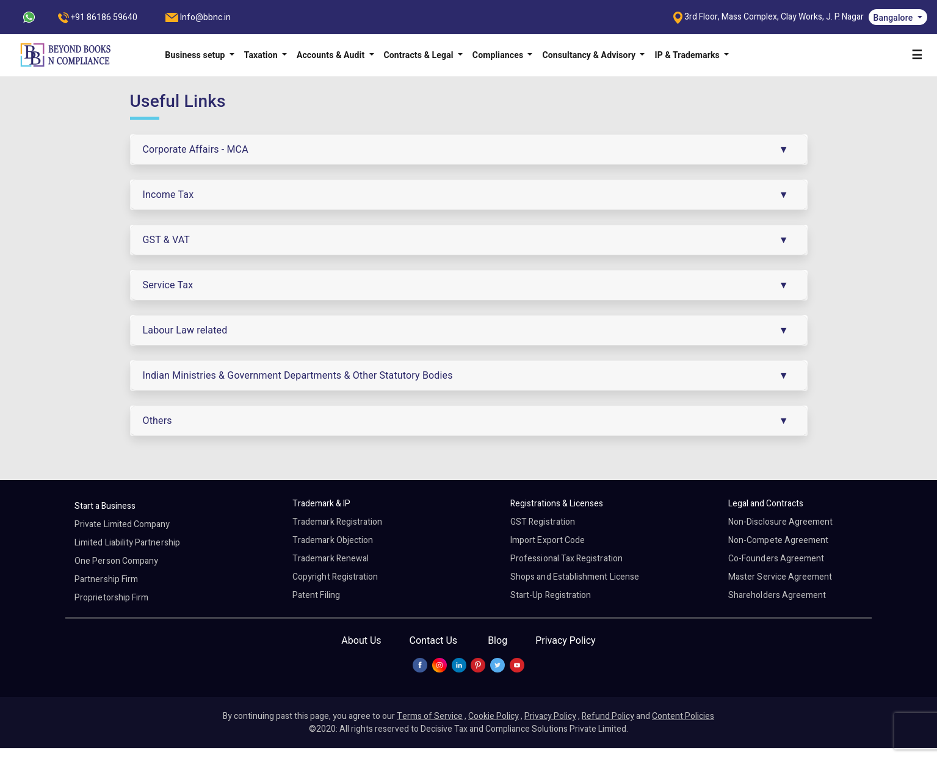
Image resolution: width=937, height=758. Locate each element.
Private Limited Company (122, 524)
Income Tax (168, 194)
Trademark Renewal (330, 558)
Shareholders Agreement (777, 595)
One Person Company (116, 561)
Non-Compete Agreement (778, 540)
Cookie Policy (493, 716)
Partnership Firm (106, 579)
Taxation (262, 55)
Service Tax (168, 285)
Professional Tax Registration (566, 558)
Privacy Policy (565, 640)
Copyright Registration (335, 576)
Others (157, 420)
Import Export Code (547, 540)
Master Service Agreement (780, 576)
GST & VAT (166, 240)
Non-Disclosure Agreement (780, 522)
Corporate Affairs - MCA (195, 149)
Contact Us (434, 640)
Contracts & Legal (420, 55)
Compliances (499, 55)
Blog (497, 640)
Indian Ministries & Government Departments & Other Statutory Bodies (298, 375)
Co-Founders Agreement (776, 558)
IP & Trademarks (688, 55)
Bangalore (894, 18)
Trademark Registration (337, 522)
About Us (361, 640)
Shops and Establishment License (574, 576)
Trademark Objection (332, 540)
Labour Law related (185, 330)
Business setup (196, 55)
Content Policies (683, 716)
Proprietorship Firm (111, 597)
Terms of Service (430, 716)
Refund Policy (608, 716)
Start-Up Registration (550, 595)
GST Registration (542, 522)
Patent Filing (316, 595)
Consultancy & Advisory (589, 55)
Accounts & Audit (332, 55)
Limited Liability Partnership (127, 542)
